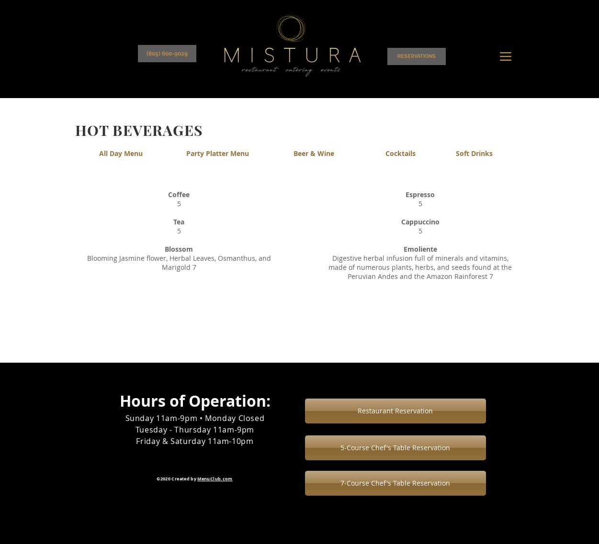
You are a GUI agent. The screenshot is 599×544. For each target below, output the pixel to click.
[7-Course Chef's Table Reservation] (395, 483)
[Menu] (505, 56)
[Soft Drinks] (474, 153)
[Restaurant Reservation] (395, 411)
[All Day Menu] (121, 153)
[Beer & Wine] (314, 153)
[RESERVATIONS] (416, 56)
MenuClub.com (214, 479)
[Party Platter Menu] (218, 153)
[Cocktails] (400, 153)
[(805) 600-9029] (167, 53)
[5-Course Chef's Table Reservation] (395, 447)
